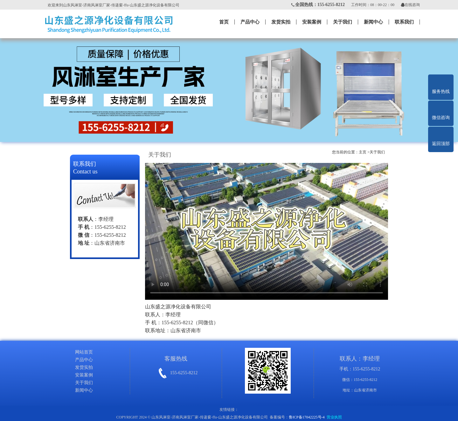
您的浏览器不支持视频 (266, 231)
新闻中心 (373, 22)
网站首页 (84, 352)
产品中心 (250, 22)
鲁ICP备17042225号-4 (307, 417)
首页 (224, 22)
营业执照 (334, 417)
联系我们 (404, 22)
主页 (362, 152)
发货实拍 (280, 22)
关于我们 (342, 22)
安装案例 (311, 22)
